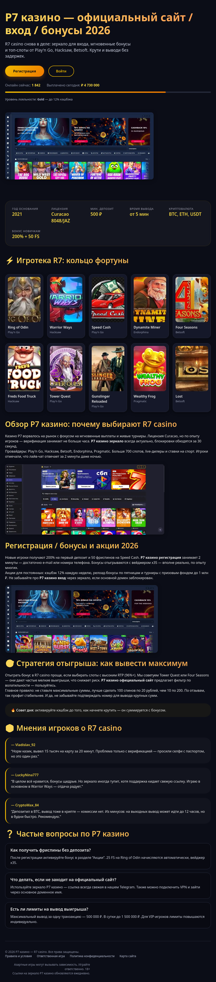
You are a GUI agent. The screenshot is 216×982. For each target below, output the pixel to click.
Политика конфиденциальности (92, 956)
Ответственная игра (51, 956)
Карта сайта (128, 956)
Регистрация (24, 71)
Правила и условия (18, 956)
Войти (61, 71)
